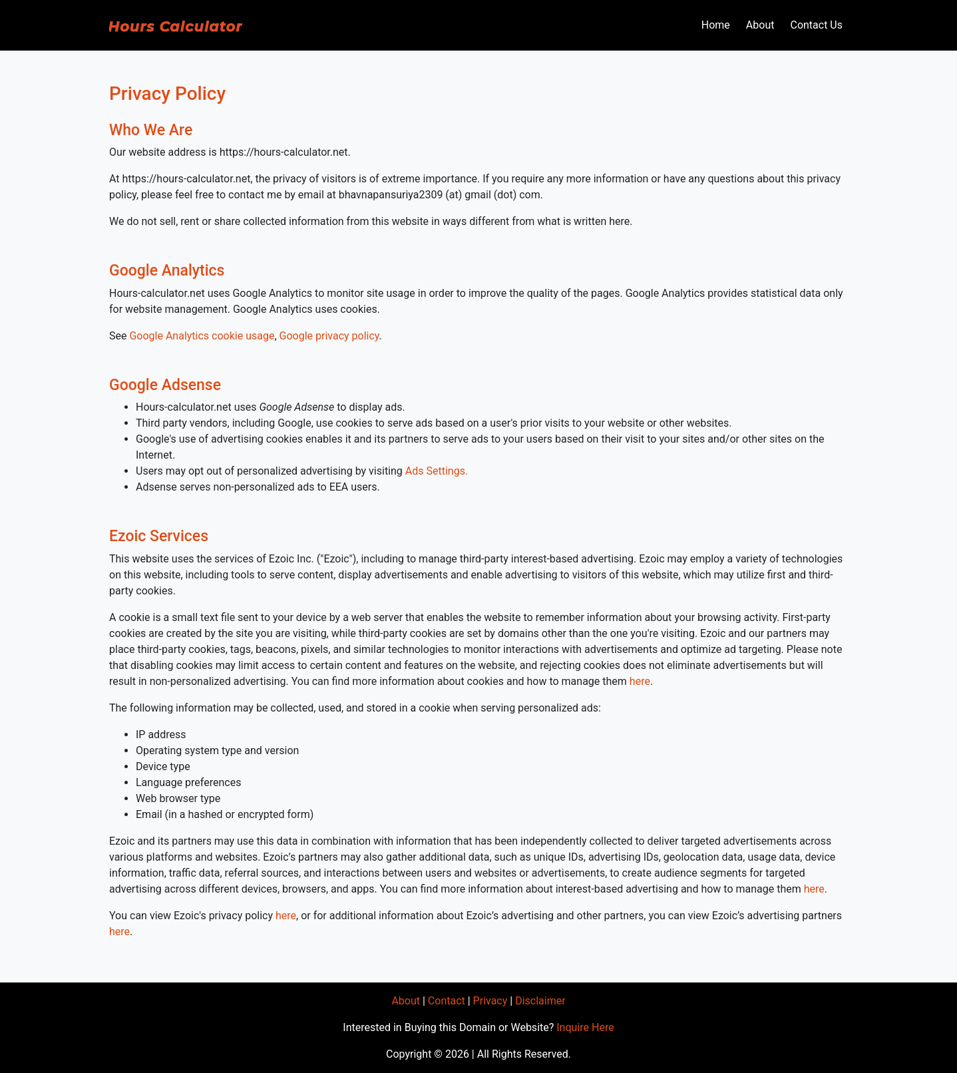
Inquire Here (585, 1027)
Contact (446, 1000)
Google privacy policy (329, 335)
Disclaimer (540, 1000)
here (640, 681)
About (760, 25)
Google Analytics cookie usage (201, 335)
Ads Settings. (436, 471)
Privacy (490, 1000)
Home (715, 25)
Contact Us (816, 25)
